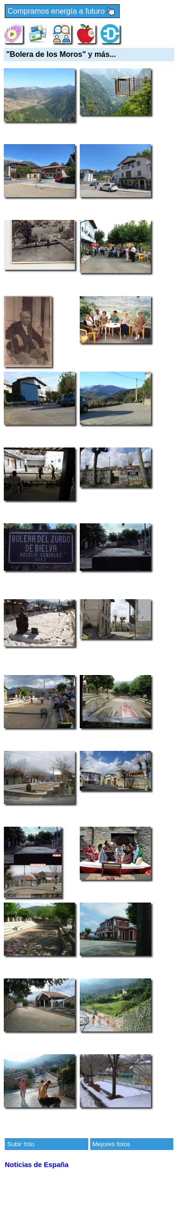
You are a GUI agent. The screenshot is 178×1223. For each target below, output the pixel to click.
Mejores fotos (112, 1144)
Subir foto (20, 1144)
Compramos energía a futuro (62, 12)
